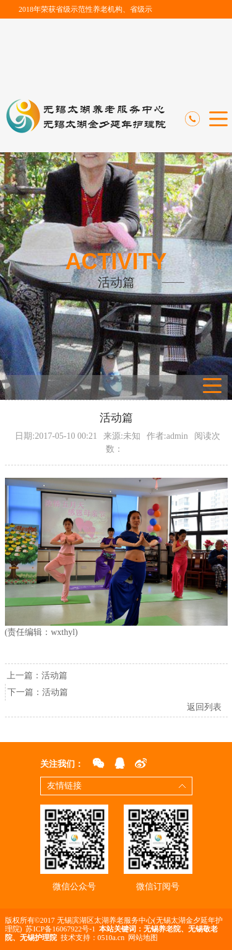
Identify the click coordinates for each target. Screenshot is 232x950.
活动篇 (54, 675)
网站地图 (143, 937)
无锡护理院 (38, 937)
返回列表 (204, 707)
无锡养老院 (162, 929)
